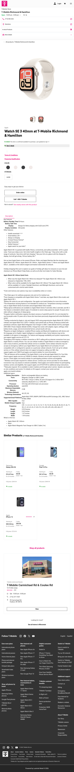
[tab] (9, 216)
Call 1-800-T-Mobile (20, 199)
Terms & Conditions (11, 155)
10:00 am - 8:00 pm (18, 594)
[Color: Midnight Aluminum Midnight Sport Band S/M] (23, 167)
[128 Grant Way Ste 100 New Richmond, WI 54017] (37, 24)
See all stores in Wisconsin (37, 624)
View (37, 609)
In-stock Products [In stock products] (37, 30)
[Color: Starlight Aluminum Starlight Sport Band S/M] (15, 167)
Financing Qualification (12, 159)
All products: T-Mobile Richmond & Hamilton (20, 42)
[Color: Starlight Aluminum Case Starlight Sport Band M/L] (30, 167)
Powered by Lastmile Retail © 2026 (37, 768)
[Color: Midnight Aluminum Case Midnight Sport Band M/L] (8, 167)
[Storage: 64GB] (8, 177)
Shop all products (37, 548)
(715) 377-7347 (15, 597)
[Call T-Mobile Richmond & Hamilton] (37, 19)
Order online (20, 192)
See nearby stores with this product (25, 204)
